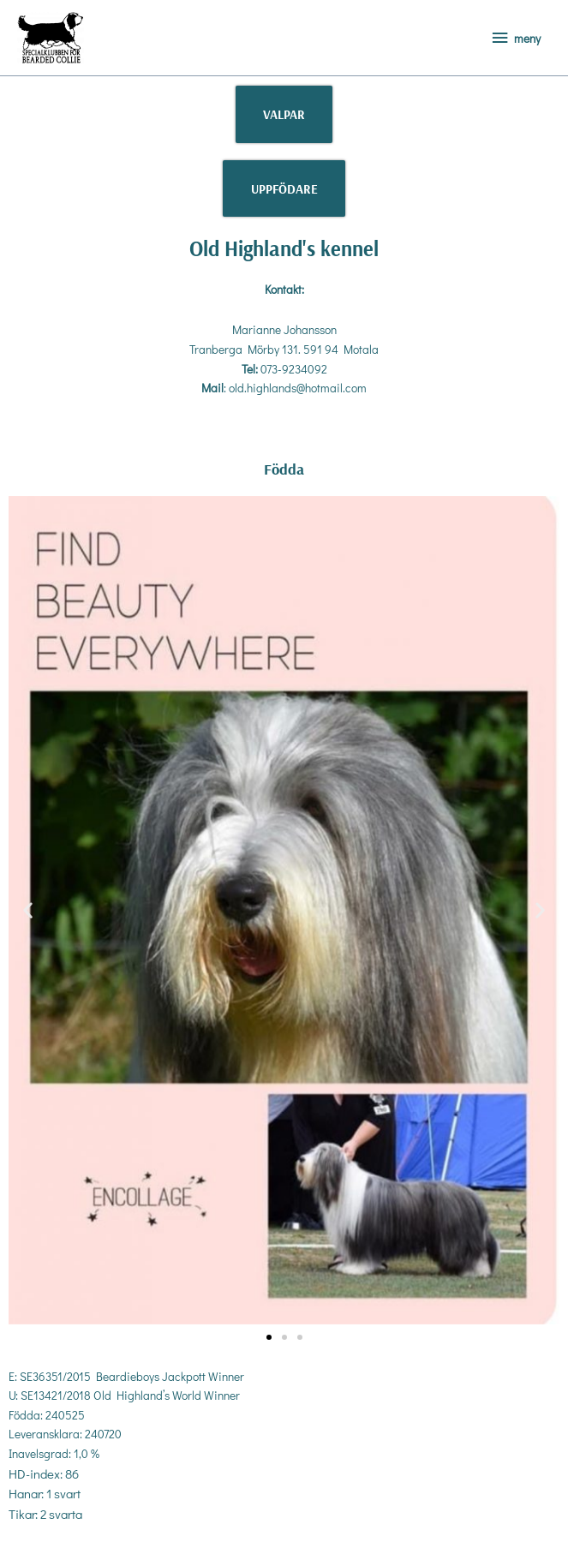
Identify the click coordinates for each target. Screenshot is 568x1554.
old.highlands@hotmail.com (298, 388)
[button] (28, 910)
